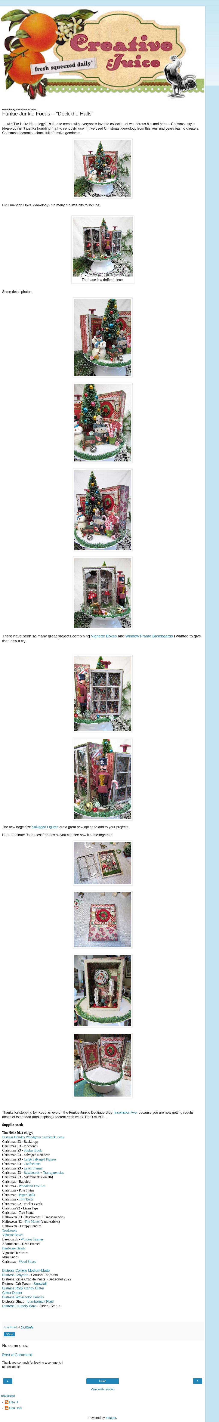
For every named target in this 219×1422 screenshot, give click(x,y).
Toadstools (9, 1230)
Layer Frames (33, 1168)
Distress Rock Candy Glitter (23, 1288)
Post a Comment (17, 1355)
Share (9, 1334)
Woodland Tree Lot (32, 1186)
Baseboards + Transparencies (44, 1172)
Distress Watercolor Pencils (23, 1297)
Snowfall (40, 1284)
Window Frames (32, 1239)
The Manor (32, 1221)
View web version (103, 1389)
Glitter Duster (12, 1293)
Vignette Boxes (104, 636)
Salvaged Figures (45, 827)
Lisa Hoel (15, 1408)
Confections (32, 1164)
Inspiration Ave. (126, 1112)
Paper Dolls (27, 1195)
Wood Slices (27, 1261)
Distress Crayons (15, 1275)
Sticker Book (33, 1150)
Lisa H (13, 1402)
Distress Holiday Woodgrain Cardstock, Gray (33, 1137)
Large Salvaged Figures (40, 1159)
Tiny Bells (26, 1199)
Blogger (111, 1417)
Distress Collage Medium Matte (26, 1270)
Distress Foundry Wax (19, 1306)
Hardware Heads (13, 1248)
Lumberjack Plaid (40, 1301)
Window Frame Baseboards (149, 636)
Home (102, 1381)
